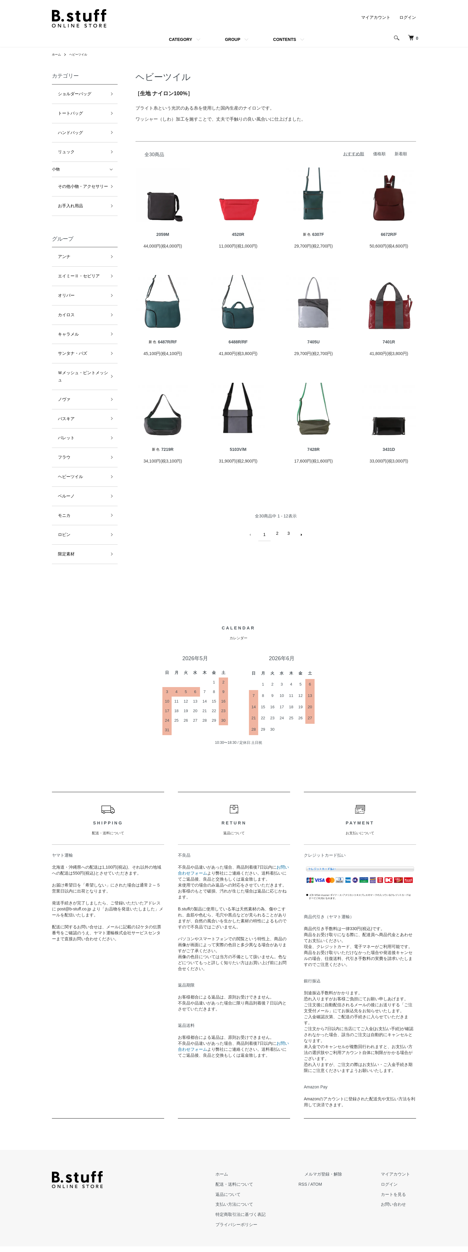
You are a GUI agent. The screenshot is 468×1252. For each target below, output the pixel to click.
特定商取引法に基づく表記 (270, 1196)
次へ (298, 533)
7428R (313, 449)
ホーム (57, 54)
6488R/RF (238, 342)
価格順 (379, 153)
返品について (257, 1175)
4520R (238, 234)
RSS (326, 1165)
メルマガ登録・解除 (341, 1155)
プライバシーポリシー (266, 1206)
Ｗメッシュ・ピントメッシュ (77, 329)
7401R (389, 342)
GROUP (232, 39)
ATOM (340, 1165)
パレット (59, 376)
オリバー (59, 265)
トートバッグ (63, 108)
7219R (162, 449)
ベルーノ (59, 424)
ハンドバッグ (63, 124)
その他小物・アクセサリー (75, 170)
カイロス (59, 281)
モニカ (58, 440)
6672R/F (389, 234)
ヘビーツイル (82, 54)
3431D (389, 449)
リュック (59, 139)
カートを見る (399, 1175)
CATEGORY (180, 39)
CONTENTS (284, 39)
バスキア (59, 361)
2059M (162, 234)
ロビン (58, 456)
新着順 (401, 153)
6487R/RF (163, 342)
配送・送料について (264, 1165)
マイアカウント (375, 17)
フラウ (58, 392)
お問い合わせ (399, 1186)
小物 (56, 155)
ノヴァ (58, 345)
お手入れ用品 (63, 186)
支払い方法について (264, 1186)
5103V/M (238, 449)
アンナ (58, 234)
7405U (313, 342)
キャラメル (61, 297)
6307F (313, 234)
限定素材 (59, 472)
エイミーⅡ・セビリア (71, 250)
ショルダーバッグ (67, 92)
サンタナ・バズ (65, 313)
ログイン (407, 17)
